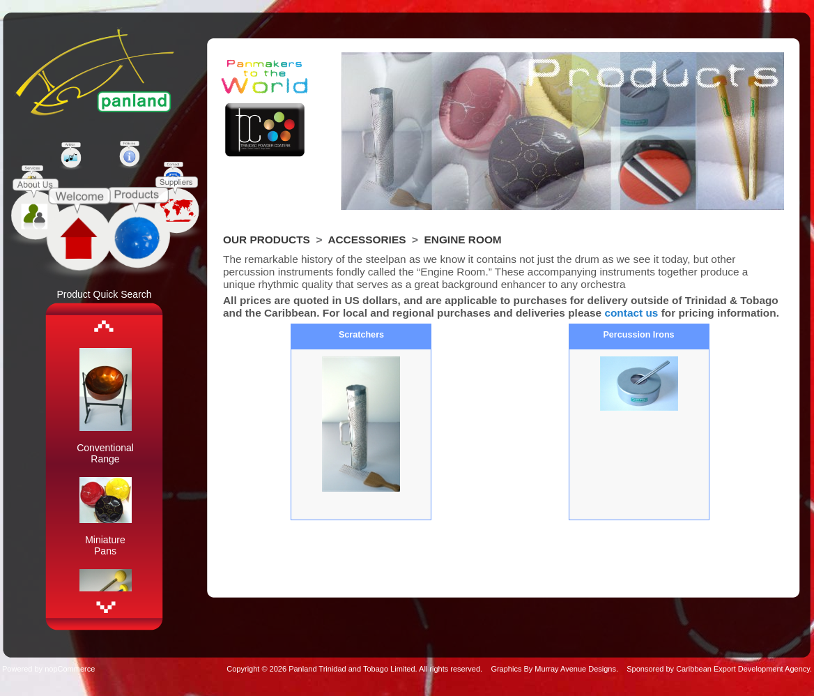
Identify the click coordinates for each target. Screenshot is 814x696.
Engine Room (463, 239)
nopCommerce (70, 669)
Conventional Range (105, 453)
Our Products (266, 239)
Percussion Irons (638, 335)
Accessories (367, 239)
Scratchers (361, 335)
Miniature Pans (105, 545)
